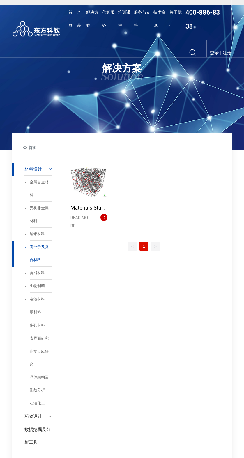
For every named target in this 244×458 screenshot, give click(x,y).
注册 (227, 53)
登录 (215, 53)
